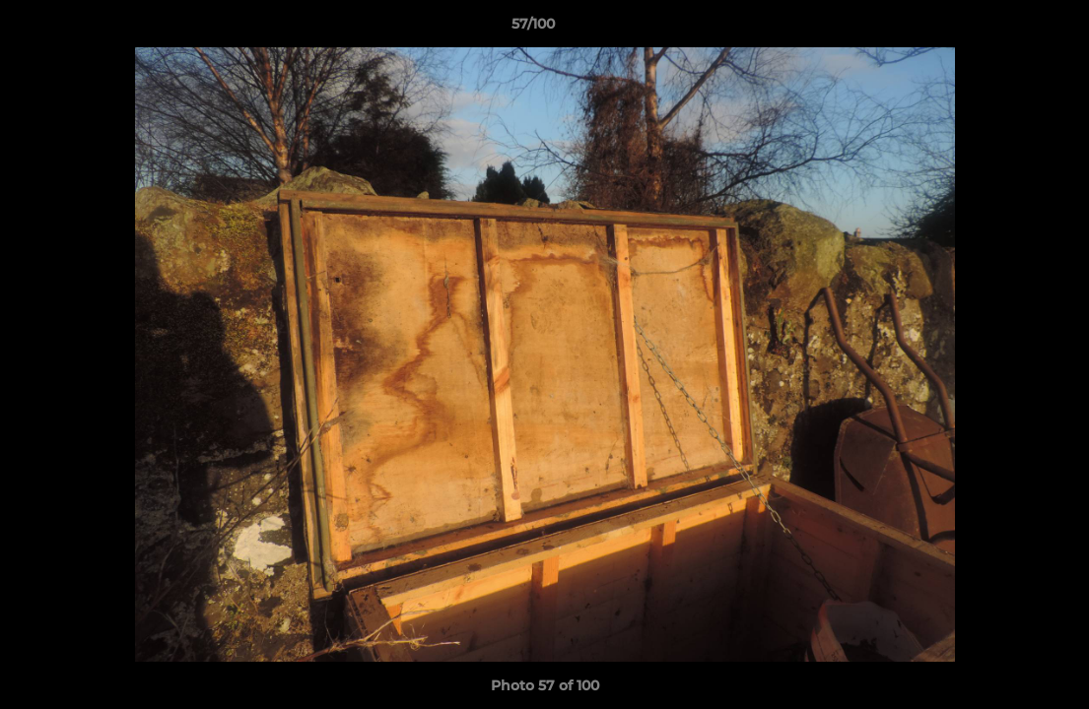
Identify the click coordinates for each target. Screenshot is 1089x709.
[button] (1006, 28)
